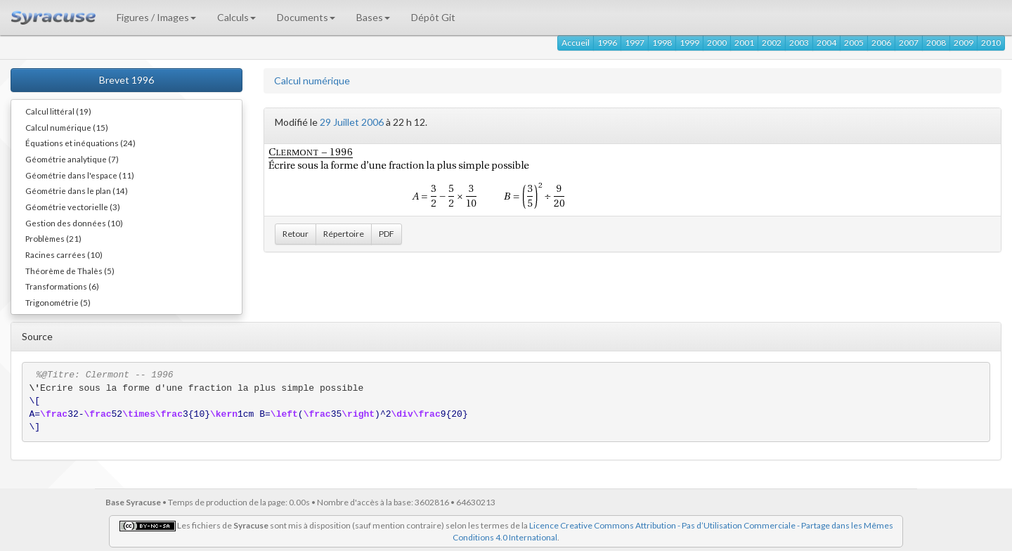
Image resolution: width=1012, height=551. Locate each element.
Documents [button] (306, 17)
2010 (991, 42)
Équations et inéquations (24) (80, 143)
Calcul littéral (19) (58, 111)
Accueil (576, 42)
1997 (634, 42)
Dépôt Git (433, 17)
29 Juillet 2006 (352, 122)
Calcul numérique (312, 80)
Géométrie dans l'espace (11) (79, 175)
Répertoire (343, 233)
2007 (909, 42)
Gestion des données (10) (74, 223)
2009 (963, 42)
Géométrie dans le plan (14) (76, 190)
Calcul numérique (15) (66, 127)
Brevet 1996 (126, 80)
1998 (662, 42)
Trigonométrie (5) (58, 302)
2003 (799, 42)
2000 (717, 42)
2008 (936, 42)
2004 (826, 42)
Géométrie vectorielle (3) (72, 207)
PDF (386, 233)
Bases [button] (373, 17)
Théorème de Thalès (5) (70, 271)
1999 (689, 42)
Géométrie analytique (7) (72, 159)
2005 (854, 42)
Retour (296, 233)
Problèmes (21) (53, 238)
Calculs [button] (236, 17)
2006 (881, 42)
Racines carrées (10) (64, 254)
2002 (771, 42)
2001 (744, 42)
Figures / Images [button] (156, 17)
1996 (607, 42)
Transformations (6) (62, 286)
